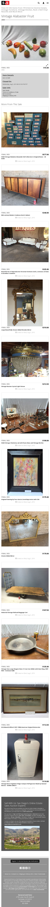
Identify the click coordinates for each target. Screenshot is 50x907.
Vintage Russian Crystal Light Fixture (13, 386)
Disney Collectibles (16, 817)
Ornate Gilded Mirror (7, 556)
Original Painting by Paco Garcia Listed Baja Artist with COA (20, 499)
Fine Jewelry (28, 815)
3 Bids (2, 69)
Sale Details (6, 90)
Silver (23, 815)
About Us (7, 874)
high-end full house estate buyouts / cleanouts (25, 814)
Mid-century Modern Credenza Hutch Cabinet (15, 215)
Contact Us (15, 874)
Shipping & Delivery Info (9, 95)
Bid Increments (7, 94)
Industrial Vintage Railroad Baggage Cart (14, 612)
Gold (20, 815)
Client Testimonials (39, 874)
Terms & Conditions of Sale (10, 92)
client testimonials (28, 811)
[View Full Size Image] (47, 65)
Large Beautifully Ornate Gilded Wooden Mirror (16, 330)
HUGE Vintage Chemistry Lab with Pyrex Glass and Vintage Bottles (22, 443)
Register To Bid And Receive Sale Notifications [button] (25, 861)
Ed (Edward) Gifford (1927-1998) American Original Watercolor (20, 727)
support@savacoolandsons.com (12, 824)
